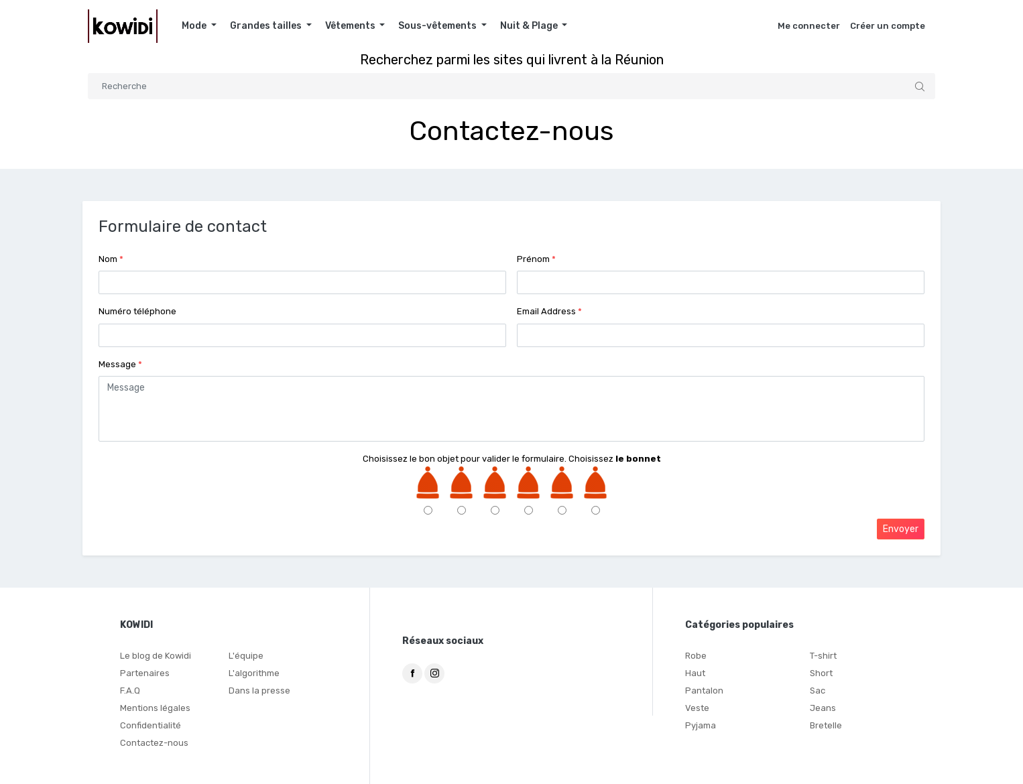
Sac (817, 690)
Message (120, 364)
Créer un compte (887, 26)
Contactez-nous (154, 743)
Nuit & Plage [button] (530, 25)
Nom (111, 259)
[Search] (511, 86)
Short (821, 673)
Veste (697, 708)
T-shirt (823, 656)
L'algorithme (254, 673)
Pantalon (704, 690)
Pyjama (700, 725)
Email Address (549, 311)
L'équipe (246, 656)
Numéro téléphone (137, 311)
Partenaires (145, 673)
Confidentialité (150, 725)
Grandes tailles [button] (267, 25)
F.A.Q (130, 690)
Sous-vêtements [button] (438, 25)
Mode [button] (195, 25)
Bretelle (826, 725)
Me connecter (809, 26)
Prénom (536, 259)
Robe (696, 656)
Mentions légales (155, 708)
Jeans (823, 708)
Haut (695, 673)
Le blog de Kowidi (155, 656)
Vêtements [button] (351, 25)
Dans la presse (259, 690)
